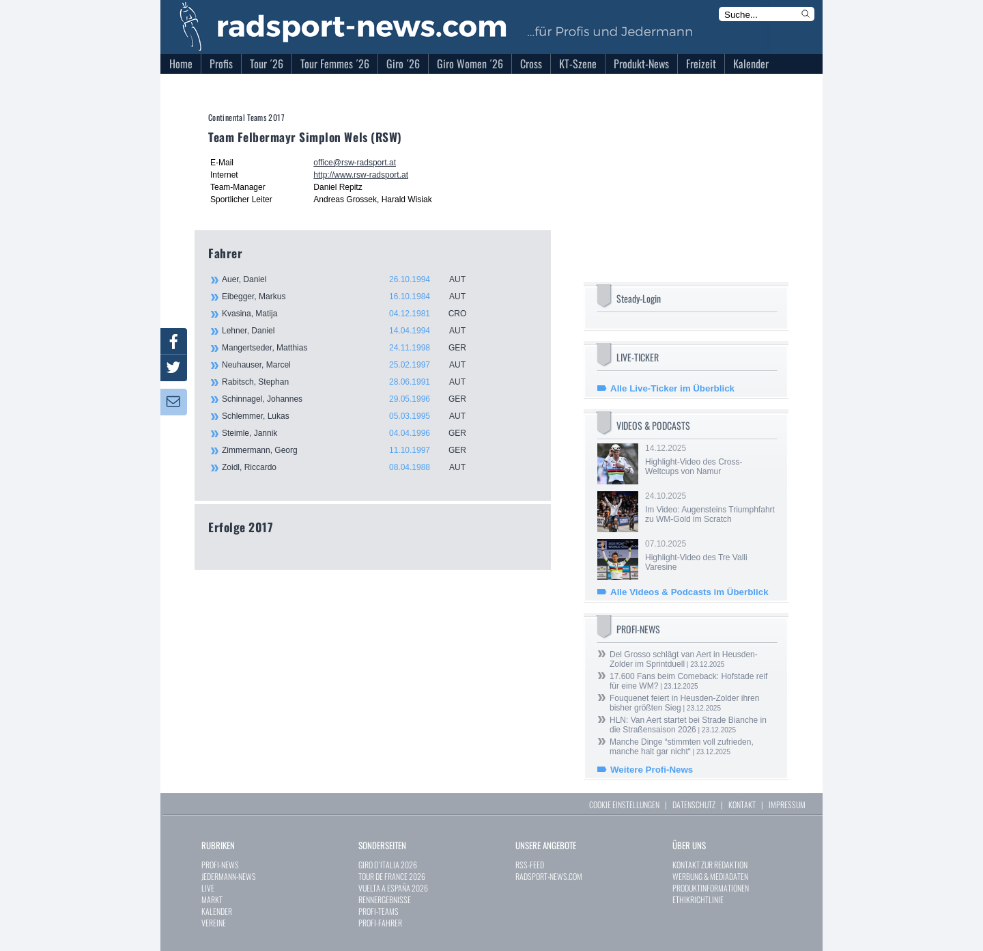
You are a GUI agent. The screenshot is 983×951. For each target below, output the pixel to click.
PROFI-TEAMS (378, 911)
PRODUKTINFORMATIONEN (710, 888)
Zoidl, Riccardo (351, 467)
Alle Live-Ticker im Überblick (672, 388)
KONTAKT (742, 804)
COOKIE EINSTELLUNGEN (624, 804)
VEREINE (213, 922)
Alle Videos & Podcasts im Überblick (689, 592)
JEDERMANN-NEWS (228, 876)
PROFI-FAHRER (380, 922)
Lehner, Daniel (351, 330)
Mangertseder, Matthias (351, 348)
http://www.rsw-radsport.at (360, 175)
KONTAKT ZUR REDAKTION (709, 864)
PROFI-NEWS (220, 864)
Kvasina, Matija (351, 313)
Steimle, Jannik (351, 433)
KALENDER (216, 911)
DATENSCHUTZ (693, 804)
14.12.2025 (710, 459)
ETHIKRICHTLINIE (698, 899)
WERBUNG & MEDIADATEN (710, 876)
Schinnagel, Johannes (351, 399)
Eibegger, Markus (351, 296)
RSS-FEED (529, 864)
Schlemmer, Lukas (351, 416)
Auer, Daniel (351, 279)
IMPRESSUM (787, 804)
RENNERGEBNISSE (384, 899)
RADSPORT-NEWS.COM (548, 876)
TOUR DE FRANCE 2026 (391, 876)
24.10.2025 (710, 507)
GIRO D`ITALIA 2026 (387, 864)
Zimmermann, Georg (351, 450)
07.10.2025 (710, 555)
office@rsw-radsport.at (354, 162)
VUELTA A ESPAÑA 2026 (393, 888)
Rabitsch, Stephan (351, 382)
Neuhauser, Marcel (351, 365)
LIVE (207, 888)
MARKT (212, 899)
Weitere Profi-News (651, 769)
